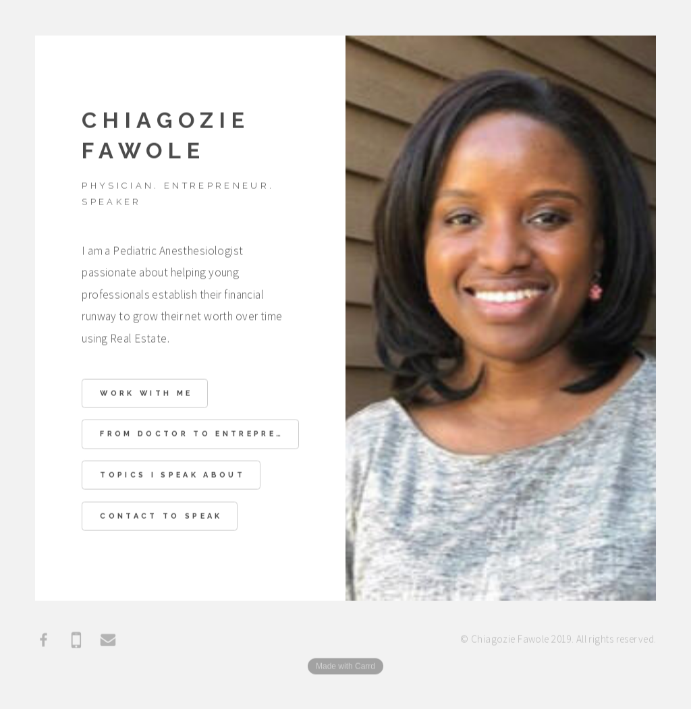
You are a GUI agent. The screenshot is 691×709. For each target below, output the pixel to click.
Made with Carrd (345, 667)
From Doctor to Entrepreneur (199, 434)
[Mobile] (76, 641)
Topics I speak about (172, 476)
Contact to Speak (161, 517)
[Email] (108, 641)
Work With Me (146, 394)
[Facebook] (44, 641)
